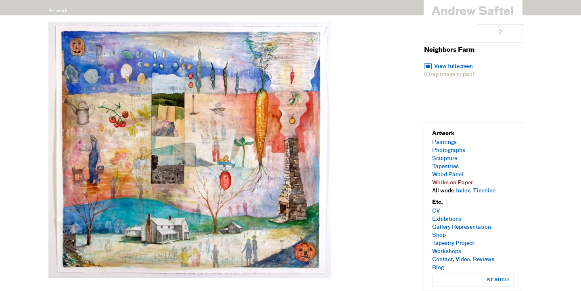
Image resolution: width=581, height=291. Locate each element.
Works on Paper (452, 183)
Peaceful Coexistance (500, 31)
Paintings (444, 142)
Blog (438, 267)
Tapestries (445, 166)
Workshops (446, 251)
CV (436, 211)
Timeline (484, 191)
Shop (439, 235)
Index (463, 191)
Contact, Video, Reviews (463, 259)
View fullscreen (453, 66)
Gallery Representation (461, 227)
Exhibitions (447, 219)
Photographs (448, 150)
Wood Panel (447, 174)
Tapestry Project (453, 243)
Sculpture (444, 158)
